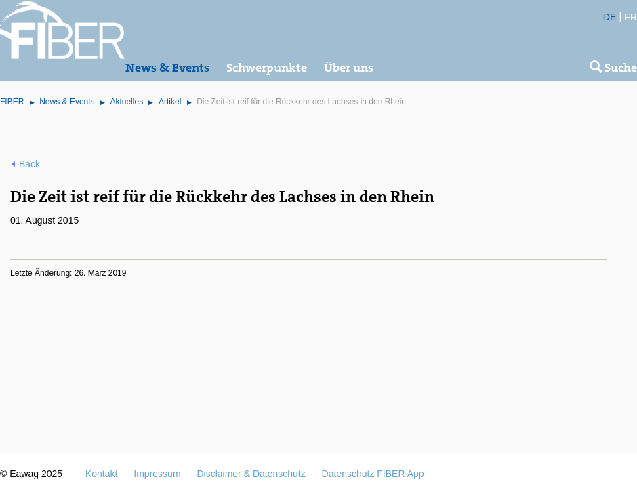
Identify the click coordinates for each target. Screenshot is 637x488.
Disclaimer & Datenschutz (251, 473)
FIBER (12, 101)
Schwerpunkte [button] (266, 68)
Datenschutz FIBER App (373, 473)
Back (29, 164)
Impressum (156, 473)
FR (630, 17)
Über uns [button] (348, 68)
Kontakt (101, 473)
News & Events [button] (167, 68)
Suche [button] (613, 68)
